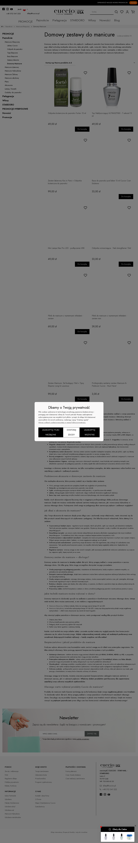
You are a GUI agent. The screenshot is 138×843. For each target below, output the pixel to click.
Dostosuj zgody (71, 432)
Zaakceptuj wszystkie (89, 432)
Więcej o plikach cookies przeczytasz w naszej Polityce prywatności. (62, 422)
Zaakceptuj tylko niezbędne (50, 432)
